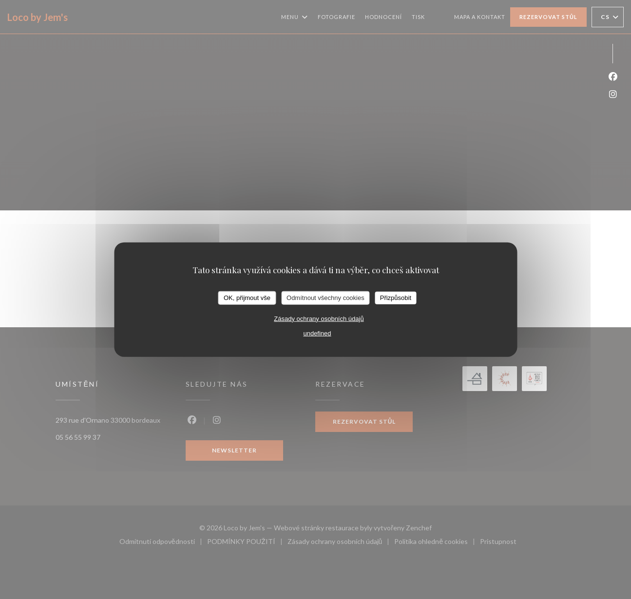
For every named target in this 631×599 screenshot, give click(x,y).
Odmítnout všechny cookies (325, 297)
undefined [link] (317, 333)
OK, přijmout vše (247, 297)
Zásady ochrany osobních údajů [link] (318, 318)
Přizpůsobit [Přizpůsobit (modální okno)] (395, 297)
